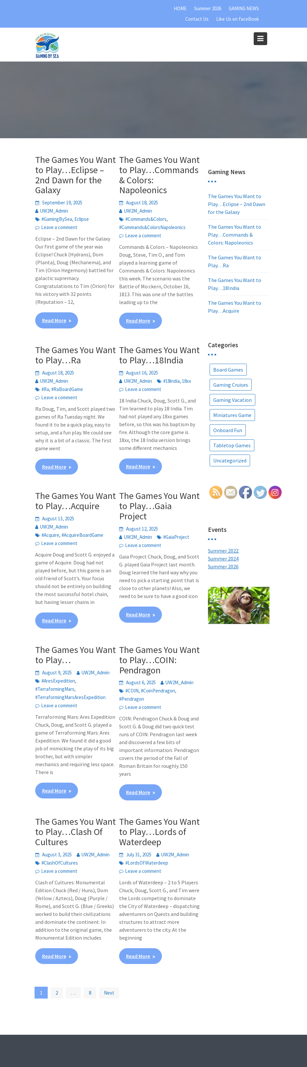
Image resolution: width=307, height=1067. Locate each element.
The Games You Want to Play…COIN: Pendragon (159, 660)
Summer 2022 (223, 550)
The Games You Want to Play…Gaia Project (159, 506)
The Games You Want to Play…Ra (75, 355)
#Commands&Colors (145, 219)
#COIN (132, 691)
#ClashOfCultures (59, 863)
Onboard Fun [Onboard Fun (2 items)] (227, 430)
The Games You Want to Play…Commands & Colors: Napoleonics (159, 175)
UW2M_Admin (54, 211)
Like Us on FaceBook (237, 19)
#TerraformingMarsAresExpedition (70, 697)
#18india (171, 381)
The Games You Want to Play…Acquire (75, 501)
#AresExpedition (58, 681)
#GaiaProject (176, 537)
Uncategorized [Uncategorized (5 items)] (229, 460)
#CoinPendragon (158, 691)
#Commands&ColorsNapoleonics (152, 227)
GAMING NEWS (244, 8)
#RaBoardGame (67, 389)
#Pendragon (131, 699)
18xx (186, 381)
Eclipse (81, 219)
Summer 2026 (207, 8)
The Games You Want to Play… (75, 655)
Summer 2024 (223, 558)
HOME (180, 8)
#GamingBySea (56, 219)
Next (109, 993)
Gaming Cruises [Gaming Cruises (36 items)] (230, 384)
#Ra (45, 389)
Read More (54, 320)
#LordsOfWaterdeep (146, 863)
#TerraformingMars (54, 689)
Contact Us (197, 19)
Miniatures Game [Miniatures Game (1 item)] (232, 415)
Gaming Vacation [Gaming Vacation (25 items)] (232, 400)
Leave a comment (59, 227)
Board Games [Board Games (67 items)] (228, 369)
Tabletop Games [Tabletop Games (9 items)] (232, 445)
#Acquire (50, 535)
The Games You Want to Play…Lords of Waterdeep (159, 832)
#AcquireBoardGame (82, 535)
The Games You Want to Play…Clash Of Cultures (75, 832)
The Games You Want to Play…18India (159, 355)
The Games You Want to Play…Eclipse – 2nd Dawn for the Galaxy (75, 175)
